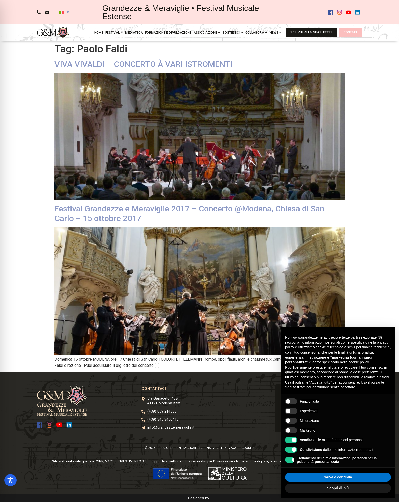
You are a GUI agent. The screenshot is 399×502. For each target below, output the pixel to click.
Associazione (207, 32)
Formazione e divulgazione (168, 32)
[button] (64, 12)
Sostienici (233, 32)
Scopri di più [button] (338, 488)
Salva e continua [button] (338, 477)
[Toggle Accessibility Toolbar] (10, 480)
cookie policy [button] (359, 362)
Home (98, 32)
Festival (114, 32)
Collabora (256, 32)
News (276, 32)
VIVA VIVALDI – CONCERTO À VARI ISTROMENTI (143, 64)
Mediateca (134, 32)
